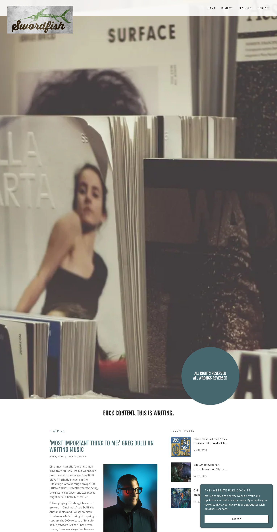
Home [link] (212, 8)
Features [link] (245, 8)
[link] (40, 5)
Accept (236, 524)
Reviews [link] (227, 8)
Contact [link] (264, 8)
